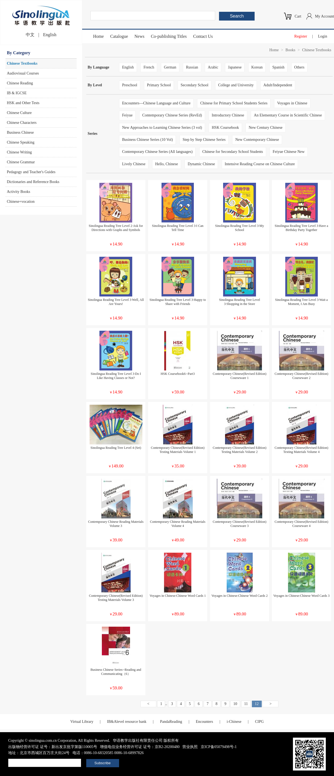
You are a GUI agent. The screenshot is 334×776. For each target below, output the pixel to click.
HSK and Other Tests (23, 103)
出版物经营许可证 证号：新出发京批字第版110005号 (52, 747)
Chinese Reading (20, 83)
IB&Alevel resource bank (126, 722)
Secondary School (194, 85)
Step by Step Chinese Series (204, 140)
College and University (236, 85)
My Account (324, 16)
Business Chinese (20, 132)
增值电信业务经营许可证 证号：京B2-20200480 (140, 747)
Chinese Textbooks (22, 63)
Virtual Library (81, 722)
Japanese (235, 67)
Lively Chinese (133, 164)
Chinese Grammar (21, 162)
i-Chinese (234, 722)
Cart (298, 16)
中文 (30, 34)
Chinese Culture (19, 113)
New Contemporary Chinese (257, 140)
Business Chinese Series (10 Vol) (147, 140)
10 (235, 704)
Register (300, 36)
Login (322, 36)
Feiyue (127, 115)
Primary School (159, 85)
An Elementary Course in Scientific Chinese (288, 115)
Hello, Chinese (166, 164)
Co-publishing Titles (169, 36)
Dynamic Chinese (201, 164)
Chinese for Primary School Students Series (233, 103)
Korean (257, 67)
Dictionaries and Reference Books (33, 182)
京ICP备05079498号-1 (219, 747)
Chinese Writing (19, 152)
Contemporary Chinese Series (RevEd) (172, 115)
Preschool (129, 85)
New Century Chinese (266, 127)
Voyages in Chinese (292, 103)
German (170, 67)
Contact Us (203, 36)
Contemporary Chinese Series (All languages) (157, 152)
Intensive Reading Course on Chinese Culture (260, 164)
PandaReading (171, 722)
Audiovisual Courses (23, 73)
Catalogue (119, 36)
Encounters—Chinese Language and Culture (156, 103)
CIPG (259, 722)
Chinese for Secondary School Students (232, 152)
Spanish (278, 67)
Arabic (213, 67)
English (49, 34)
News (139, 36)
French (148, 67)
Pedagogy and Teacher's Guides (31, 172)
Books (290, 50)
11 (246, 704)
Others (299, 67)
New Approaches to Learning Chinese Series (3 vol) (162, 127)
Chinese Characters (21, 123)
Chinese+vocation (20, 201)
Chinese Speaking (20, 142)
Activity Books (18, 192)
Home (98, 36)
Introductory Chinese (228, 115)
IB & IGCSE (17, 93)
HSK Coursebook (225, 127)
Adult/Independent (277, 85)
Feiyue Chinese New (289, 152)
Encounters (204, 722)
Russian (192, 67)
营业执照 (190, 747)
